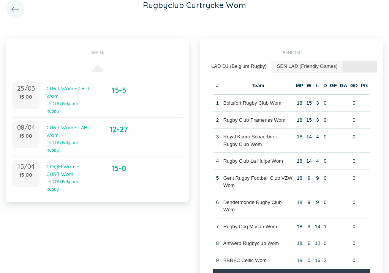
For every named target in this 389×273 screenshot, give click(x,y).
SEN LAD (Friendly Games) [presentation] (307, 66)
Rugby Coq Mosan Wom (250, 226)
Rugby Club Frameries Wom (254, 120)
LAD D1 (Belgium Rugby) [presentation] (239, 66)
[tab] (239, 66)
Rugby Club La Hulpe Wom (253, 161)
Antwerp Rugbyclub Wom (251, 243)
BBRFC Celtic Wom (245, 260)
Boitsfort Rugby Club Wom (252, 103)
